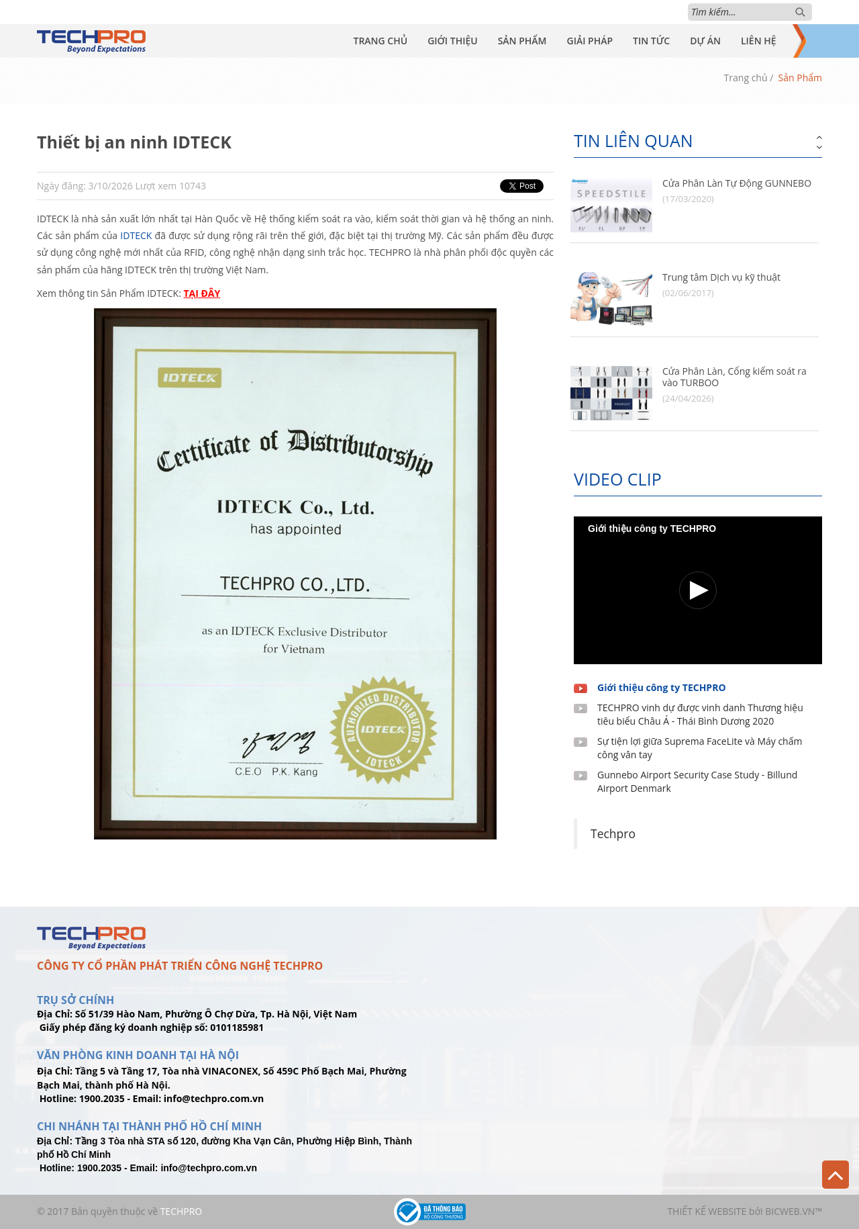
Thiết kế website (706, 1211)
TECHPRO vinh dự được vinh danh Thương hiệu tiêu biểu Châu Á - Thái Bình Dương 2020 (700, 714)
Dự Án (705, 40)
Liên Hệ (758, 40)
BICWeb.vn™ (793, 1211)
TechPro (181, 1211)
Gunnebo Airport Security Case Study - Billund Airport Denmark (697, 781)
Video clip (618, 478)
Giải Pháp (589, 40)
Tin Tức (651, 40)
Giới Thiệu (452, 40)
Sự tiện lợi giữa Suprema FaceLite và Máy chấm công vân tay (699, 748)
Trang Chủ (380, 40)
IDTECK (136, 235)
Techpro (613, 833)
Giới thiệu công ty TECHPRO (661, 687)
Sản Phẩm (522, 40)
